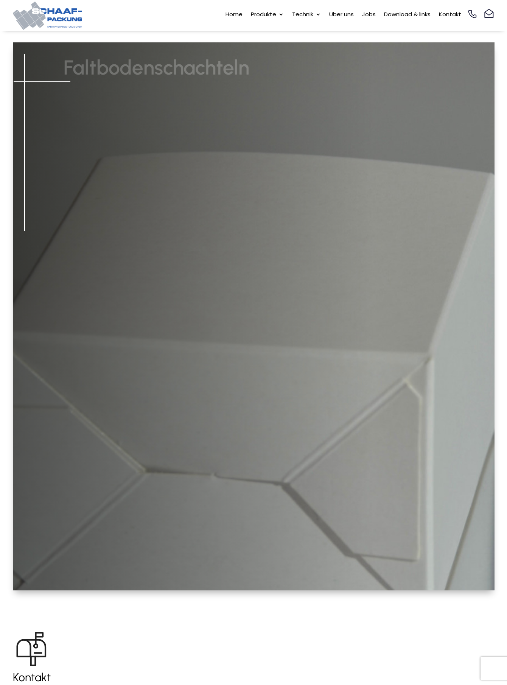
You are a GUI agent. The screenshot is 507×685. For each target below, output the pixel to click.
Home (234, 15)
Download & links (407, 15)
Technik (302, 15)
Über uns (341, 15)
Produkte (263, 15)
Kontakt (450, 15)
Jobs (369, 15)
